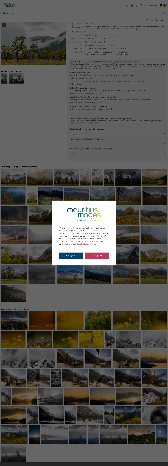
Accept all (97, 256)
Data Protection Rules (86, 244)
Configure (70, 256)
